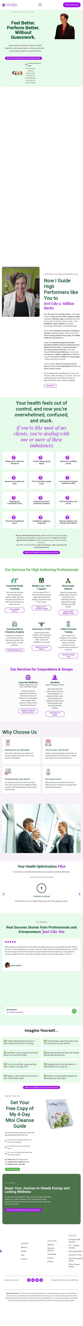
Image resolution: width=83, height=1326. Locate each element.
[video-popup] (74, 1021)
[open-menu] (40, 5)
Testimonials (51, 1268)
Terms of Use (65, 1294)
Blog (22, 1269)
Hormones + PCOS (75, 1269)
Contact (23, 1265)
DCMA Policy (74, 1294)
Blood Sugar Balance (76, 1265)
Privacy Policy (55, 1294)
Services (24, 1272)
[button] (3, 904)
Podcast (50, 1271)
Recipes (50, 1275)
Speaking (50, 1258)
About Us (24, 1261)
